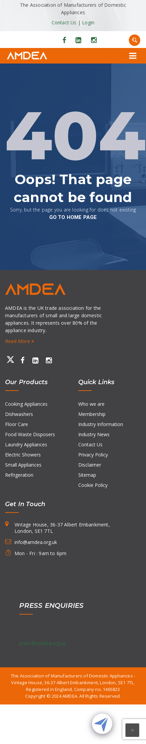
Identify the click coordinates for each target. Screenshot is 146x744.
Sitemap (87, 475)
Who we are (91, 404)
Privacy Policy (93, 454)
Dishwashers (19, 414)
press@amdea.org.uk (42, 643)
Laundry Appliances (26, 444)
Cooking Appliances (26, 404)
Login (88, 22)
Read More (19, 341)
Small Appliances (23, 465)
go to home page (73, 217)
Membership (92, 414)
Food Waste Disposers (30, 434)
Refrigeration (19, 475)
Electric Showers (23, 454)
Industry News (94, 434)
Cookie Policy (93, 485)
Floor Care (16, 424)
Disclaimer (89, 465)
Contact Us (64, 22)
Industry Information (100, 424)
